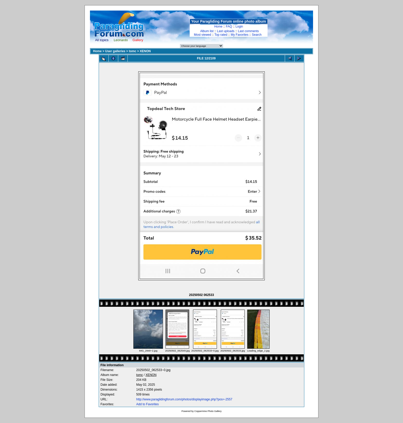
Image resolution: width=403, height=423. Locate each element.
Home (218, 26)
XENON (145, 51)
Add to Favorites (147, 404)
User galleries (115, 51)
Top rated (220, 35)
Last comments (248, 31)
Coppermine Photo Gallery (208, 411)
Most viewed (202, 35)
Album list (207, 31)
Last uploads (225, 31)
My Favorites (240, 35)
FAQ (229, 26)
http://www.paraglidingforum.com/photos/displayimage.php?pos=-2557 (184, 399)
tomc (132, 51)
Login (239, 26)
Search (257, 35)
